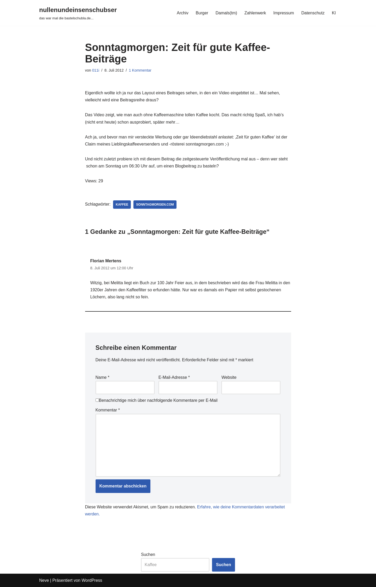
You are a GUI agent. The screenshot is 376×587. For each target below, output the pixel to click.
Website (229, 377)
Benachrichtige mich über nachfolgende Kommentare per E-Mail (157, 400)
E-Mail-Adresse (174, 377)
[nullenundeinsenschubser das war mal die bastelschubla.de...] (78, 13)
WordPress (91, 580)
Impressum (283, 13)
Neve (44, 580)
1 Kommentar (140, 70)
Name (102, 377)
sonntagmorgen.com (155, 204)
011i (95, 70)
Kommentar (108, 410)
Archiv (182, 13)
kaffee (122, 204)
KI (334, 13)
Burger (202, 13)
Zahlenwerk (255, 13)
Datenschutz (313, 13)
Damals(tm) (226, 13)
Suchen (148, 554)
